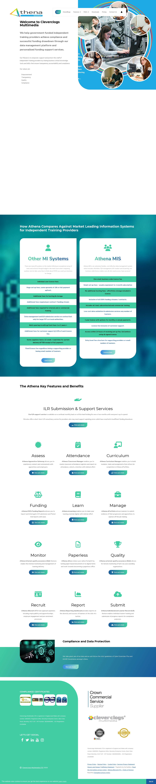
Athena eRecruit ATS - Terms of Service (121, 770)
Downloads (95, 12)
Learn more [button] (62, 781)
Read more (48, 360)
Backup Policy (102, 764)
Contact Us (113, 12)
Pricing (104, 12)
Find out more (78, 425)
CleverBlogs (66, 12)
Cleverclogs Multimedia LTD (32, 768)
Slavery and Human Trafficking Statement (100, 767)
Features (76, 12)
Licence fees (107, 352)
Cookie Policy (112, 764)
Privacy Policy (91, 764)
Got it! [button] (151, 781)
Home (58, 12)
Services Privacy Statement (126, 764)
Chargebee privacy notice (102, 773)
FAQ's (85, 12)
